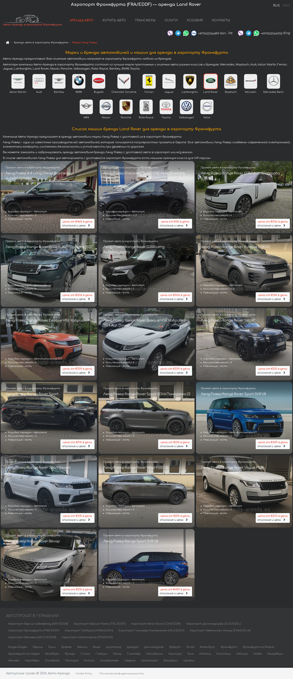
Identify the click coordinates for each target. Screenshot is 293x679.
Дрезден (133, 648)
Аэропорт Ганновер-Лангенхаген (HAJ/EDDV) (151, 631)
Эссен (190, 648)
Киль (190, 655)
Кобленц (205, 655)
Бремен (66, 648)
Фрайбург (52, 655)
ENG (286, 5)
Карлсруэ (175, 655)
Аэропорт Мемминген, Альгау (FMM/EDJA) (220, 631)
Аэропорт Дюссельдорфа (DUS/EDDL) (213, 625)
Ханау (117, 655)
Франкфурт (228, 648)
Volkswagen (186, 118)
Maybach (231, 93)
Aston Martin (18, 93)
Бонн (52, 648)
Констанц (223, 655)
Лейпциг (242, 655)
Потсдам (71, 661)
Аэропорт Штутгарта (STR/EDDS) (87, 638)
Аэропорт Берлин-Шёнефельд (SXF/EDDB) (38, 625)
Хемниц (82, 648)
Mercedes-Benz (273, 93)
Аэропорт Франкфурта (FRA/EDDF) (33, 631)
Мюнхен (13, 661)
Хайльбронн (154, 655)
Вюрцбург (171, 661)
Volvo (206, 118)
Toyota (166, 118)
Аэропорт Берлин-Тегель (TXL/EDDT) (100, 625)
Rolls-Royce (146, 118)
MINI (86, 118)
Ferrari (149, 93)
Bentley (59, 93)
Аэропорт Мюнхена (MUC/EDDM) (32, 638)
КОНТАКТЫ (221, 21)
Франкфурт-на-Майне (258, 648)
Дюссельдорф (154, 648)
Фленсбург (207, 648)
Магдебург (275, 655)
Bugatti (99, 93)
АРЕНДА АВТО (81, 21)
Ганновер (134, 655)
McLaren (250, 93)
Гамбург (101, 655)
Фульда (70, 655)
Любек (257, 655)
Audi (39, 93)
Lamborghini (190, 93)
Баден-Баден (17, 648)
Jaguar (169, 93)
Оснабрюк (52, 661)
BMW (79, 93)
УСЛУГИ (171, 21)
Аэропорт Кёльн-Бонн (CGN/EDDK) (156, 625)
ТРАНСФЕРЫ (145, 21)
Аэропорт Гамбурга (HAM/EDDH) (89, 631)
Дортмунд (113, 648)
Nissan (106, 118)
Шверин (130, 661)
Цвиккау (189, 661)
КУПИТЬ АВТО (114, 21)
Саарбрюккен (109, 661)
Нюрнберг (32, 661)
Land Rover (210, 93)
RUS (276, 5)
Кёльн (96, 648)
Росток (89, 661)
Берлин (38, 648)
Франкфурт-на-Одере (24, 655)
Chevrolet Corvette (123, 93)
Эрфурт (175, 648)
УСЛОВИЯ (195, 21)
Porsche (126, 118)
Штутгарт (149, 661)
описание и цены (77, 224)
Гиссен (85, 655)
